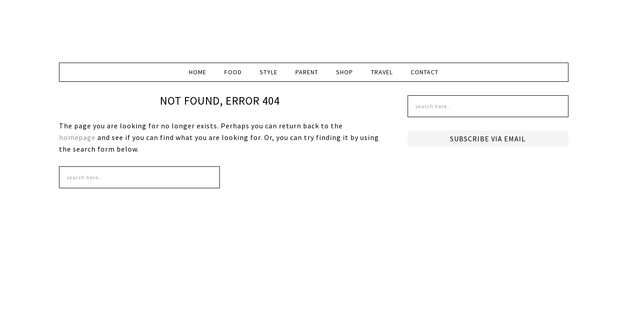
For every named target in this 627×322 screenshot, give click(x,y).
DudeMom (134, 26)
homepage (77, 137)
